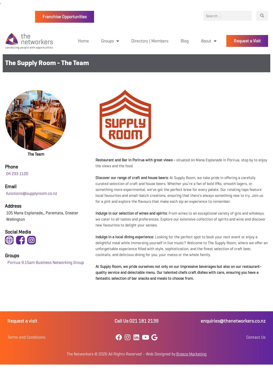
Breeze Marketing (191, 354)
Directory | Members (149, 41)
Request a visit (22, 321)
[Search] (262, 16)
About (208, 41)
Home (83, 41)
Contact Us (256, 337)
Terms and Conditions (26, 337)
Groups (110, 41)
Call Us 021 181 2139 (136, 321)
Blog (185, 41)
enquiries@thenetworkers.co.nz (233, 321)
